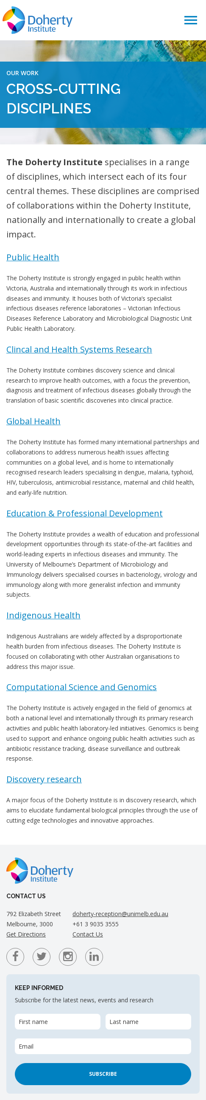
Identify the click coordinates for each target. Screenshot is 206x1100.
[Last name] (148, 1021)
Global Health (33, 421)
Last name (124, 1022)
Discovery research (44, 779)
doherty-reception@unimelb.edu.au (120, 914)
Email (26, 1046)
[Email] (103, 1046)
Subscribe (103, 1073)
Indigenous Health (43, 615)
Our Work (22, 73)
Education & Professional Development (84, 513)
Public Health (32, 257)
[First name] (57, 1021)
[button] (190, 19)
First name (33, 1022)
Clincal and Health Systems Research (79, 349)
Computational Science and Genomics (81, 687)
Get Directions (26, 934)
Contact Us (87, 934)
